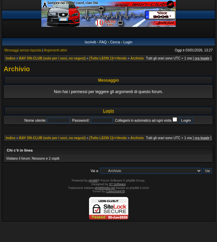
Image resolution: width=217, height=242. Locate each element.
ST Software (117, 184)
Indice (10, 58)
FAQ (103, 42)
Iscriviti (90, 42)
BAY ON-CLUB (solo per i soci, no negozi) (52, 58)
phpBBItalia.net (105, 188)
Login (127, 42)
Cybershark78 (115, 191)
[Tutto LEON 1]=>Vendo (108, 58)
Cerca (115, 42)
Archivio (137, 58)
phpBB (93, 180)
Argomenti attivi (55, 50)
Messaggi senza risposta (22, 50)
